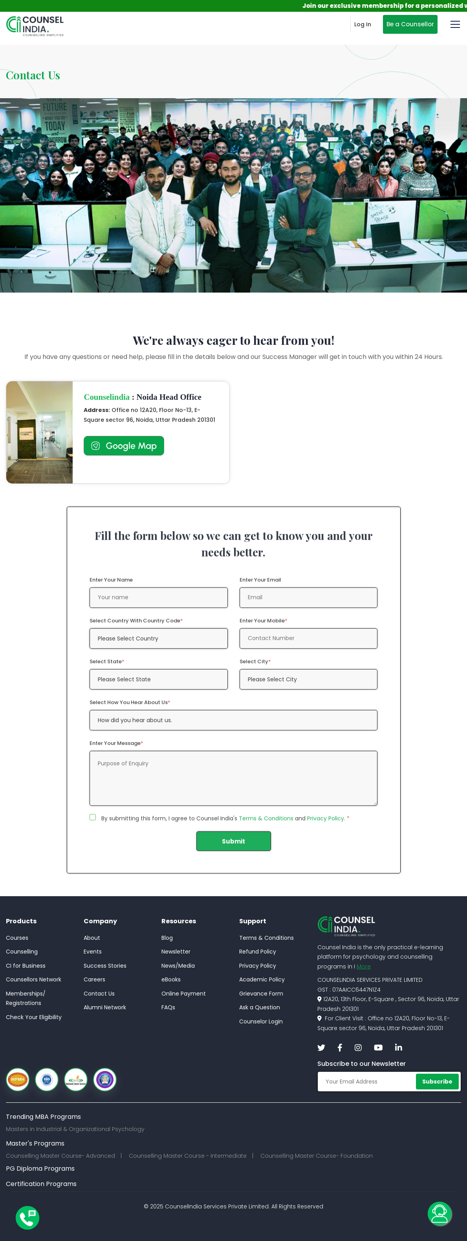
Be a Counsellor (410, 24)
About (92, 938)
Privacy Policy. (326, 824)
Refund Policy (257, 951)
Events (93, 951)
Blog (167, 938)
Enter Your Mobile (264, 626)
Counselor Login (261, 1021)
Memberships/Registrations (26, 998)
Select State (107, 667)
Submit (233, 847)
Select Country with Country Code (136, 626)
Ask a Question (259, 1007)
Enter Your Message (116, 748)
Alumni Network (105, 1007)
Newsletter (175, 951)
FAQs (168, 1007)
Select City (255, 667)
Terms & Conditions (266, 824)
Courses (17, 938)
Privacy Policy (257, 966)
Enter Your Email (260, 585)
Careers (94, 979)
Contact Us (99, 994)
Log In (362, 24)
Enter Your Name (111, 585)
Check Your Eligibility (34, 1017)
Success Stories (105, 966)
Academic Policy (262, 979)
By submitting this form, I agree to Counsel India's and (225, 824)
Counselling (22, 951)
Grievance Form (261, 994)
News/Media (178, 966)
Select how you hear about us (130, 708)
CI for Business (26, 966)
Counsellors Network (33, 979)
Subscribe (437, 1081)
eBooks (171, 979)
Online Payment (183, 994)
